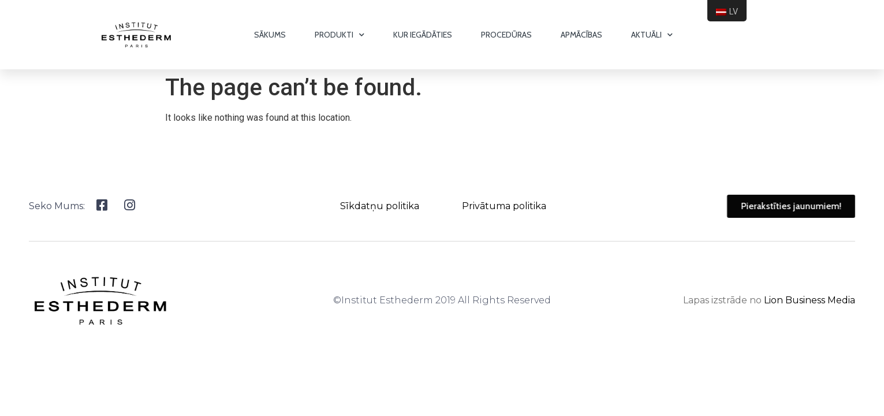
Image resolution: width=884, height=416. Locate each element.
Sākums (270, 34)
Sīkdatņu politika (379, 205)
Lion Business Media (809, 300)
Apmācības (581, 34)
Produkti (339, 35)
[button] (804, 206)
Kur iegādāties (422, 34)
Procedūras (506, 34)
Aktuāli (652, 35)
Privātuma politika (504, 205)
